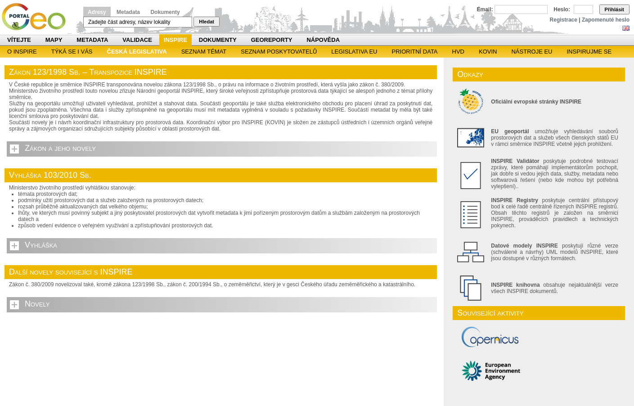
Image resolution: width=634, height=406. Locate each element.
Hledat (206, 21)
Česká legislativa (137, 51)
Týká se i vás (72, 51)
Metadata (128, 12)
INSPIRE (175, 39)
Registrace (563, 20)
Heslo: (561, 9)
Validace (137, 39)
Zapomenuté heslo (606, 20)
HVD (458, 51)
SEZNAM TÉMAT (204, 51)
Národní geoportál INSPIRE (37, 17)
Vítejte (19, 39)
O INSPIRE (22, 51)
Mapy (54, 39)
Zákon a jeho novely (60, 148)
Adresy (97, 12)
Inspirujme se (589, 51)
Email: (485, 9)
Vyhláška (41, 244)
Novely (37, 303)
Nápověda (323, 39)
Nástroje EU (531, 51)
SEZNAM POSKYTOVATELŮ (279, 51)
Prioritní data (414, 51)
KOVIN (488, 51)
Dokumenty (165, 12)
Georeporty (271, 39)
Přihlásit (614, 9)
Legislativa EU (354, 51)
